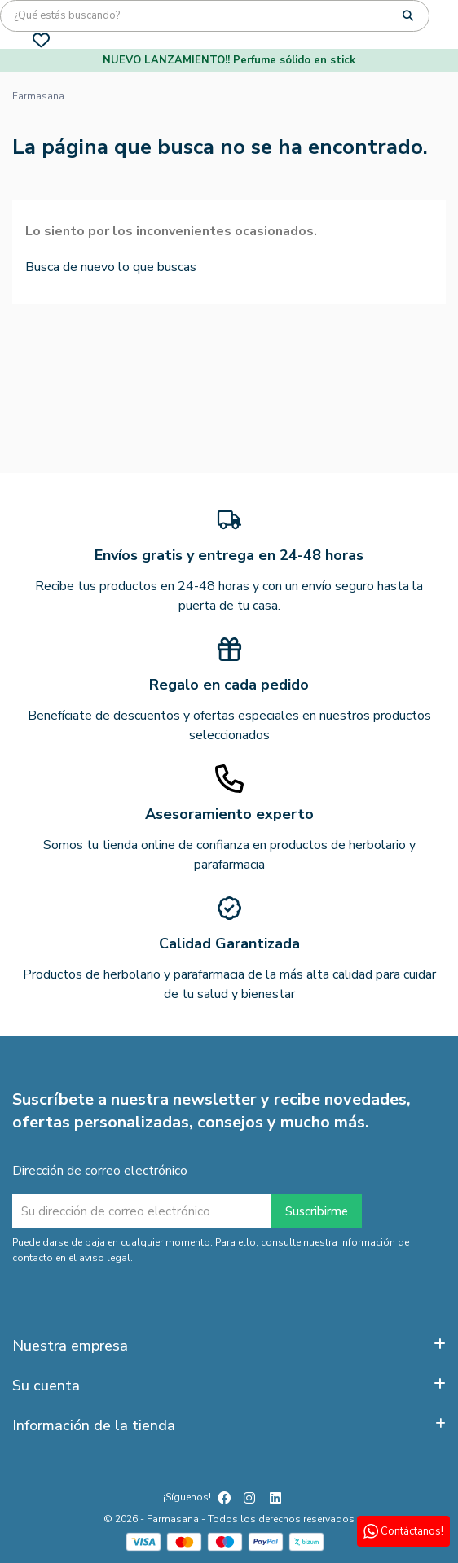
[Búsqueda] (214, 16)
